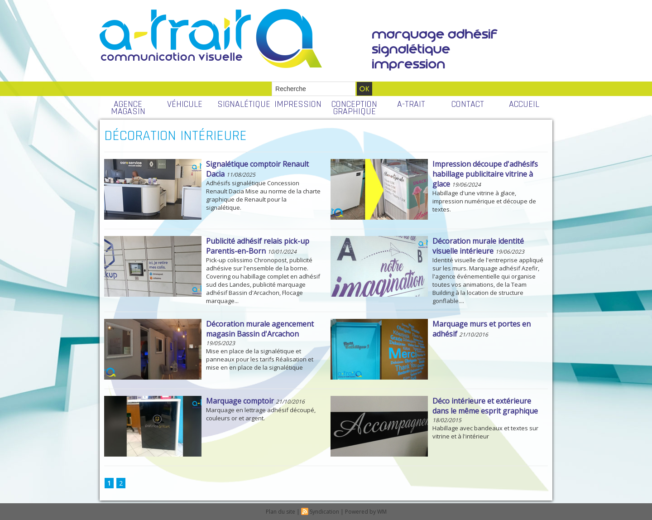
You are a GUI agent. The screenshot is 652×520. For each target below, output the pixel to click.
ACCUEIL (524, 104)
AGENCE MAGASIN (128, 107)
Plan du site (280, 511)
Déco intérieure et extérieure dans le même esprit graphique (485, 406)
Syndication (324, 511)
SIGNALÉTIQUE (243, 104)
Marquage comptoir (240, 401)
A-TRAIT (411, 104)
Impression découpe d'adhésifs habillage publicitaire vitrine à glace (485, 174)
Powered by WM (366, 511)
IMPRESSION (297, 104)
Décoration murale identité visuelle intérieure (478, 246)
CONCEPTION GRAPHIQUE (354, 107)
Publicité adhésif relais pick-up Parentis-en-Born (257, 246)
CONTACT (467, 104)
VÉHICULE (184, 104)
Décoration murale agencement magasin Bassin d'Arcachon (260, 329)
